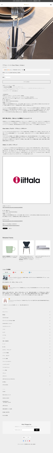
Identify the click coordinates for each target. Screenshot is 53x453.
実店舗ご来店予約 (6, 412)
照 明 (4, 346)
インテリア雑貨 (9, 352)
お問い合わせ (5, 405)
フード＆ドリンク (6, 367)
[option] (26, 32)
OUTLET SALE (5, 317)
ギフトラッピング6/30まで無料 (9, 320)
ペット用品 (5, 370)
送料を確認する (15, 90)
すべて (6, 272)
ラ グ (4, 343)
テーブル (4, 335)
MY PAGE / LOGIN (7, 402)
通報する (10, 228)
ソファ (6, 329)
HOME (4, 391)
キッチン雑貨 (9, 358)
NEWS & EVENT (6, 398)
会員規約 (34, 444)
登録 (37, 429)
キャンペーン (5, 311)
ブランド (4, 373)
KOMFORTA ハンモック (7, 323)
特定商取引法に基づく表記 (28, 444)
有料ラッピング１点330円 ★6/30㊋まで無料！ (12, 72)
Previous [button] (1, 33)
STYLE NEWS (5, 384)
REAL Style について (7, 394)
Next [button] (51, 33)
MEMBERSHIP (5, 401)
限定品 (4, 314)
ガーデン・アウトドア (7, 349)
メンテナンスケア (6, 364)
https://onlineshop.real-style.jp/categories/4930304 (12, 207)
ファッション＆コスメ (7, 361)
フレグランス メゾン (7, 326)
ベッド (4, 338)
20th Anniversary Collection (9, 378)
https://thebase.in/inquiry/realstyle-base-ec (11, 225)
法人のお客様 (5, 415)
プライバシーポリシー (21, 444)
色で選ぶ (4, 381)
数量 (3, 77)
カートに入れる (26, 81)
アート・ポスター (9, 355)
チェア (4, 332)
